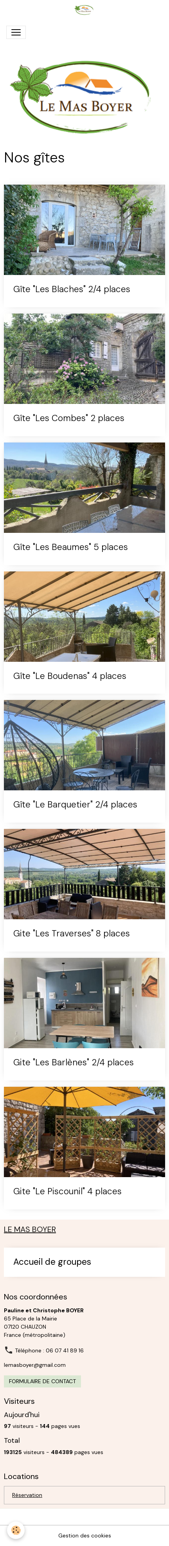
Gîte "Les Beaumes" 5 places (70, 547)
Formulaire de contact (42, 1381)
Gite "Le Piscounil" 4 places (67, 1191)
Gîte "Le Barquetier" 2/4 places (75, 805)
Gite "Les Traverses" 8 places (71, 934)
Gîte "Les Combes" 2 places (68, 418)
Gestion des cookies (84, 1535)
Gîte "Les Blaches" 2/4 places (71, 289)
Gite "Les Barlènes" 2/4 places (73, 1063)
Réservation (27, 1494)
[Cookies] (16, 1530)
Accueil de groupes (52, 1262)
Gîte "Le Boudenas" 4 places (69, 676)
